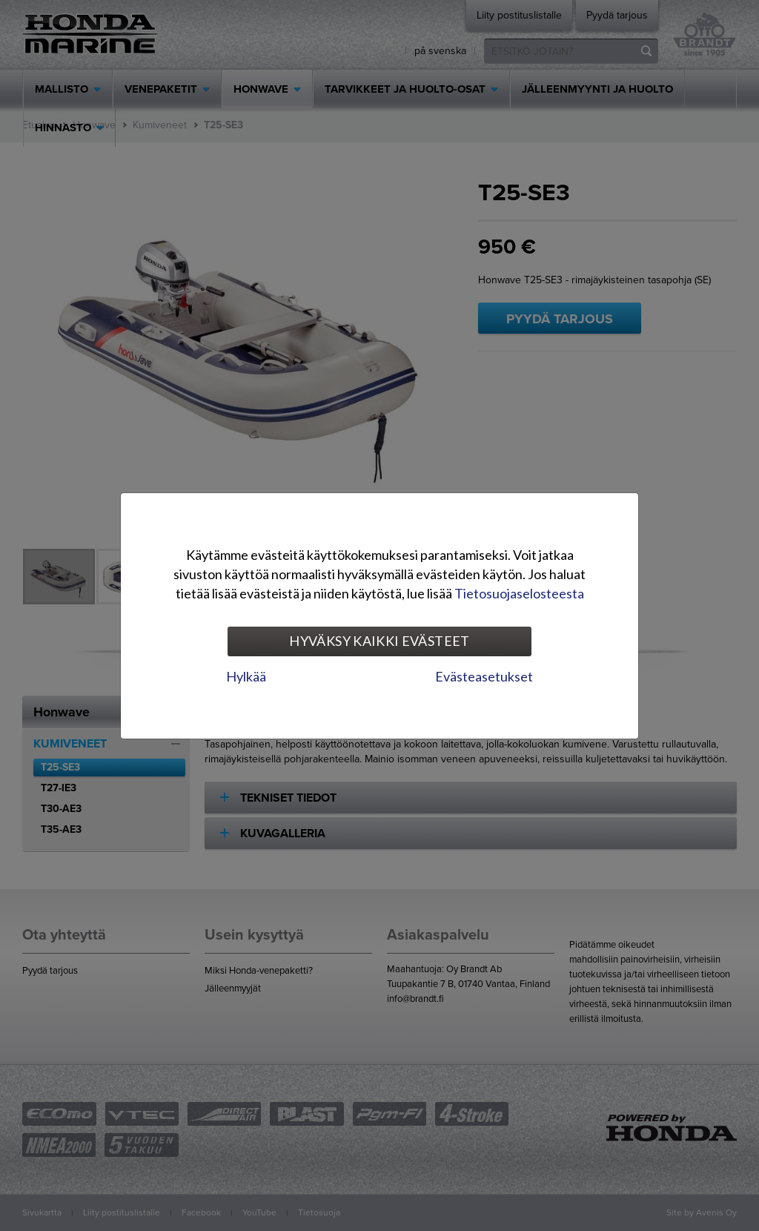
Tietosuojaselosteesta (519, 593)
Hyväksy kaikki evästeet (379, 641)
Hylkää (246, 676)
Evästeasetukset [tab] (484, 676)
